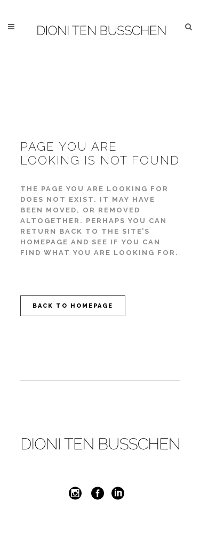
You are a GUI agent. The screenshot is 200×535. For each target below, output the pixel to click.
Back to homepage (73, 305)
